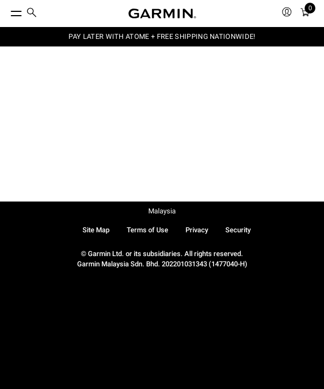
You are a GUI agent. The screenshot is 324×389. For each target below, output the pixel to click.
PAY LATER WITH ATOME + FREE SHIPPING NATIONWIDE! (161, 36)
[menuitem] (32, 14)
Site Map (95, 230)
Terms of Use (147, 230)
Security (238, 230)
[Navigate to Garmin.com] (162, 13)
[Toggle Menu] (6, 11)
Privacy (196, 230)
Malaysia (162, 211)
